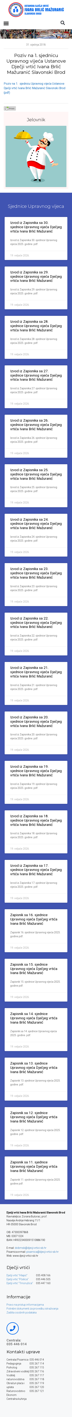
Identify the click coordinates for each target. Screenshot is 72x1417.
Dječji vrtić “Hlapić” (16, 1275)
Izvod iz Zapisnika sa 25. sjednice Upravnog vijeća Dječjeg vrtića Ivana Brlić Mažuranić (36, 474)
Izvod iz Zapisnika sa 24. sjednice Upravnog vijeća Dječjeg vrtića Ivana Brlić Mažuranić (36, 523)
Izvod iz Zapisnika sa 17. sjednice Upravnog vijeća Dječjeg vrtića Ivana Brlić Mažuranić (36, 869)
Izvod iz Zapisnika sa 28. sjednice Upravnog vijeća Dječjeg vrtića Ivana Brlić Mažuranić (36, 325)
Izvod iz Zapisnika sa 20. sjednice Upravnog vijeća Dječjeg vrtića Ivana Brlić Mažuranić (36, 721)
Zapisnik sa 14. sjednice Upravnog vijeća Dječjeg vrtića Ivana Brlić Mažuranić (33, 1018)
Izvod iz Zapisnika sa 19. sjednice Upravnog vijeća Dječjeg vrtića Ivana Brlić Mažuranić (36, 770)
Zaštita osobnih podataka (21, 1312)
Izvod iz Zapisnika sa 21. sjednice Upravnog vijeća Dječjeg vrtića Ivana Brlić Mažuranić (36, 672)
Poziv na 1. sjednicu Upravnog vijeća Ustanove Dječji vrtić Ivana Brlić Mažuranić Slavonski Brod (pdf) (34, 88)
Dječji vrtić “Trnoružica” (19, 1283)
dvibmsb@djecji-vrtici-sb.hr (30, 1247)
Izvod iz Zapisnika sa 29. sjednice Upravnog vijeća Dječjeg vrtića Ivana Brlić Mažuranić (36, 276)
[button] (6, 23)
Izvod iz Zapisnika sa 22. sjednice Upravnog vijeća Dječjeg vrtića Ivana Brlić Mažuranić (36, 622)
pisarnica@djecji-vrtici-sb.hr (42, 1251)
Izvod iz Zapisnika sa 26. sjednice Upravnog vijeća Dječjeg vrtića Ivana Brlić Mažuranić (36, 424)
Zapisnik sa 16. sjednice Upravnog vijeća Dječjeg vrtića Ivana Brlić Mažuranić (33, 919)
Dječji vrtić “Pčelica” (17, 1279)
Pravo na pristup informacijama (25, 1304)
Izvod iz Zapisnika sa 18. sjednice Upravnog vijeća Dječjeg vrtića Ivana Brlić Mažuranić (36, 820)
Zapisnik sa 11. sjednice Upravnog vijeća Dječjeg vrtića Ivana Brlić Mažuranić (33, 1166)
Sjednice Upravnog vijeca (36, 206)
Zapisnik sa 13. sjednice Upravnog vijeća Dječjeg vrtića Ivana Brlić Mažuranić (33, 1067)
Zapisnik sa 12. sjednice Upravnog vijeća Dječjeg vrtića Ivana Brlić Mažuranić (33, 1117)
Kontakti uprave (23, 1351)
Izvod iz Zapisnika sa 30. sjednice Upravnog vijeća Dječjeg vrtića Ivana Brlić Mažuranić (36, 227)
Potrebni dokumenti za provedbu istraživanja (32, 1308)
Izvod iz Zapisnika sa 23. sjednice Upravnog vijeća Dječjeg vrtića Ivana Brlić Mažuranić (36, 573)
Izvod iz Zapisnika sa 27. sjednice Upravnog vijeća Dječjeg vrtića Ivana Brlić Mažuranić (36, 375)
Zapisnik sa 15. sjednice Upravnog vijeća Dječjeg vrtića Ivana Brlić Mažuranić (33, 968)
